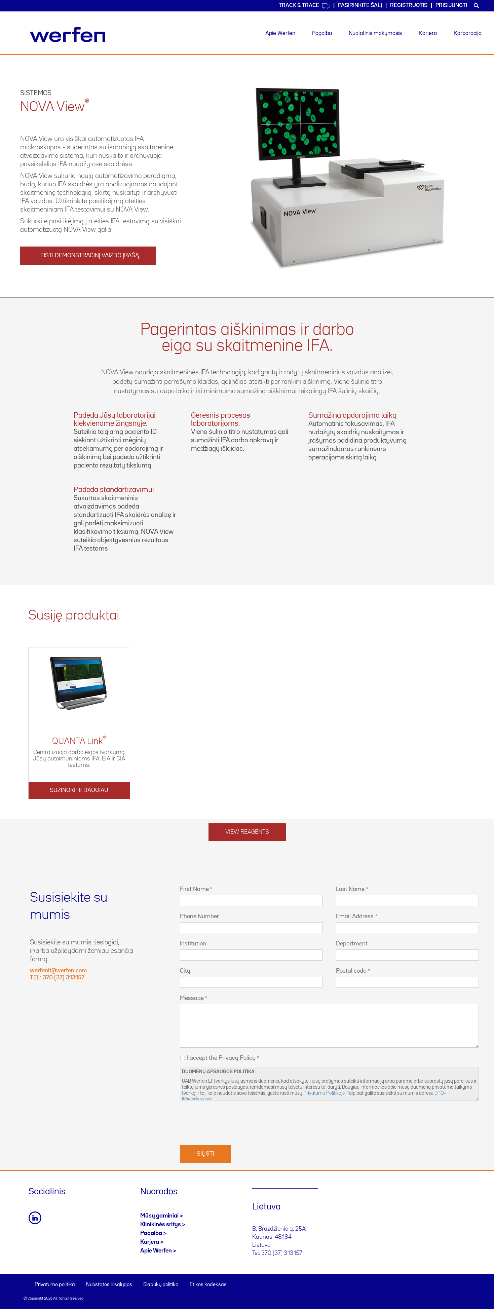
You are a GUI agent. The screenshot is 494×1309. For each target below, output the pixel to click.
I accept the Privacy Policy (221, 1058)
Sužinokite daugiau (79, 790)
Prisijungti (451, 5)
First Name (194, 889)
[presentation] (231, 1122)
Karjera (428, 33)
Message (192, 998)
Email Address (355, 916)
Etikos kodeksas (208, 1284)
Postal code (351, 971)
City (185, 971)
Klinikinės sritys (160, 1224)
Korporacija (468, 33)
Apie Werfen (280, 33)
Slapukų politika (161, 1284)
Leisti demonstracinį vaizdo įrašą (88, 255)
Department (352, 943)
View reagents (247, 832)
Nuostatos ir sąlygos (109, 1284)
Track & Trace (304, 6)
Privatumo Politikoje (324, 1093)
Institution (193, 943)
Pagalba (322, 33)
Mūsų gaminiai (159, 1216)
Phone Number (199, 916)
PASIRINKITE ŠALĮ (360, 5)
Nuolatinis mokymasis (375, 33)
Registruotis (408, 5)
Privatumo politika (55, 1284)
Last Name (350, 889)
